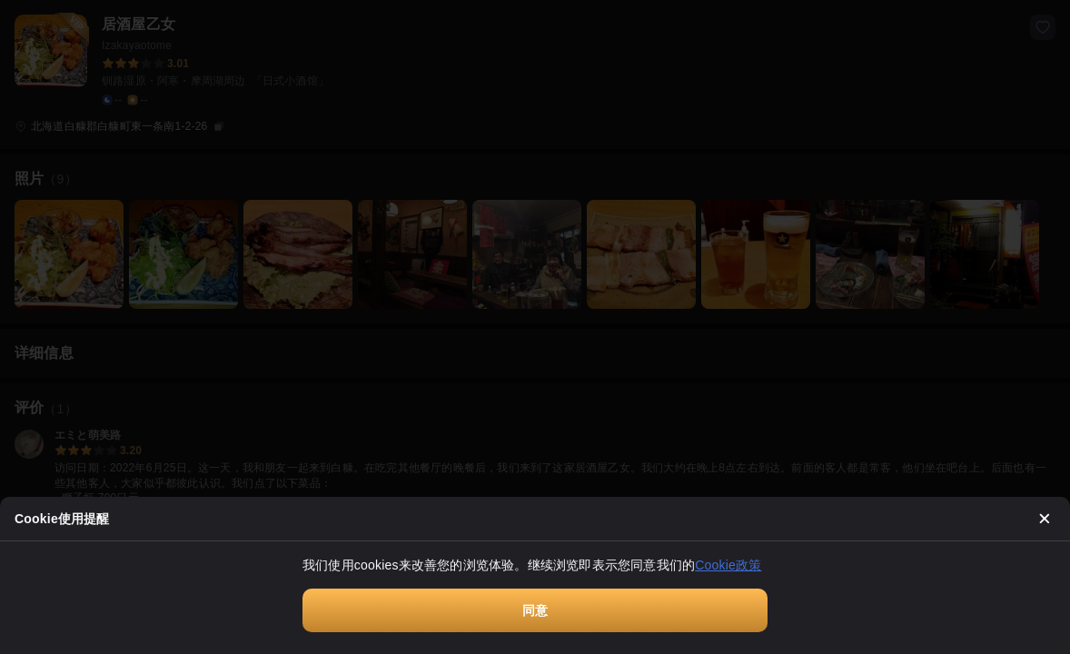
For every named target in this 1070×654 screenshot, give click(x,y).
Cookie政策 (728, 565)
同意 (535, 610)
